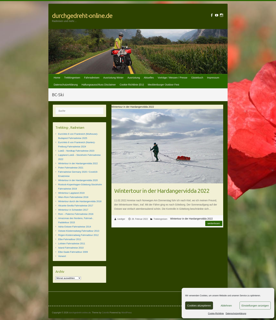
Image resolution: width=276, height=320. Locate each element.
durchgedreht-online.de (82, 15)
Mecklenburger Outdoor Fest (163, 84)
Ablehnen (226, 305)
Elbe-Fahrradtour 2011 (69, 239)
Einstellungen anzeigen (255, 305)
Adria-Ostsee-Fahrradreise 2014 (74, 226)
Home (57, 77)
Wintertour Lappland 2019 (71, 193)
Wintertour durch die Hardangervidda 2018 (79, 201)
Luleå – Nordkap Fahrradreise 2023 (76, 150)
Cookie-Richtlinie (216, 313)
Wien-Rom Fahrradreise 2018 (73, 197)
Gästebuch (197, 77)
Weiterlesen (214, 223)
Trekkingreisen (72, 77)
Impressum (213, 77)
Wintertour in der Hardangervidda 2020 (78, 180)
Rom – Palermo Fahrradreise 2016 (75, 214)
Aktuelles (149, 77)
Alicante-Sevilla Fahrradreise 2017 (75, 205)
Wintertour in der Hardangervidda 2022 (161, 191)
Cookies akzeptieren (199, 305)
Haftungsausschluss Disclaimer (98, 84)
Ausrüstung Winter (113, 77)
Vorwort (62, 256)
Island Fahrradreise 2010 (71, 247)
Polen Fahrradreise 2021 (70, 167)
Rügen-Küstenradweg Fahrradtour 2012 (78, 235)
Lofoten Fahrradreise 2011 (71, 243)
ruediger (121, 219)
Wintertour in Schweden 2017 (73, 209)
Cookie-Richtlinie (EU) (132, 84)
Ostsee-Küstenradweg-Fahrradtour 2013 (78, 231)
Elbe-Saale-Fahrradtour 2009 (73, 252)
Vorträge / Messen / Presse (172, 77)
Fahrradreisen (91, 77)
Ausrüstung (133, 77)
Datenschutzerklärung (236, 313)
